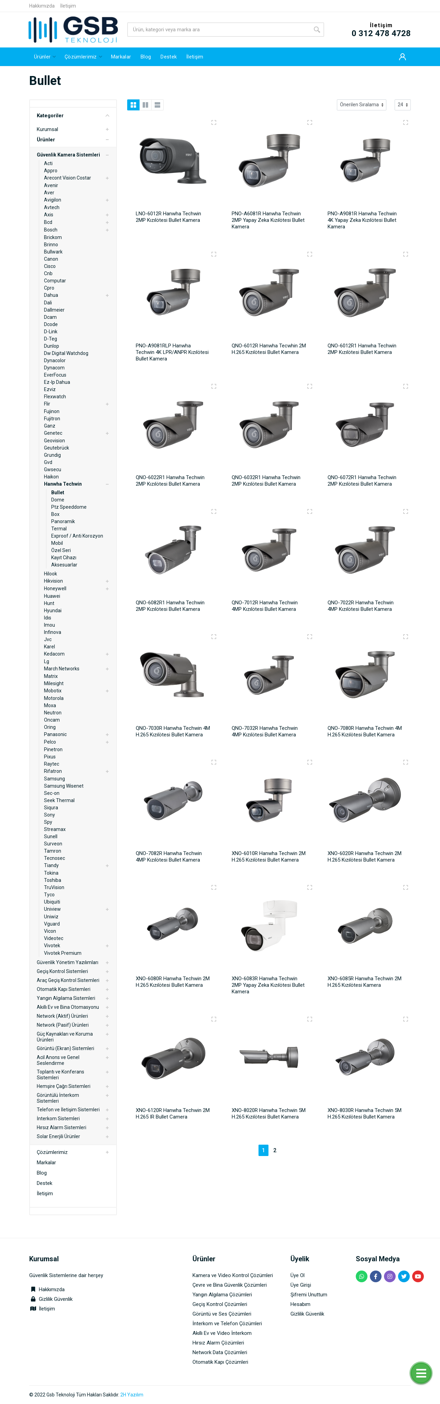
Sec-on (51, 793)
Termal (59, 528)
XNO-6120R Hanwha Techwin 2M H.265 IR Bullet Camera (173, 1113)
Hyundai (53, 610)
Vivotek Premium (62, 953)
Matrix (51, 676)
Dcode (51, 324)
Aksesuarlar (64, 565)
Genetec (53, 433)
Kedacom (54, 654)
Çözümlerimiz (52, 1152)
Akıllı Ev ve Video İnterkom (222, 1333)
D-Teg (50, 339)
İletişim (68, 5)
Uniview (52, 909)
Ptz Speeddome (69, 507)
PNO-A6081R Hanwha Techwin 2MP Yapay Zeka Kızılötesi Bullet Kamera (268, 220)
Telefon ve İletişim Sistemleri (68, 1109)
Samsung (54, 778)
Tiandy (51, 865)
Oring (50, 727)
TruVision (54, 887)
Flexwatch (55, 396)
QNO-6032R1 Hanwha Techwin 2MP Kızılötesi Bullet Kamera (266, 480)
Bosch (50, 230)
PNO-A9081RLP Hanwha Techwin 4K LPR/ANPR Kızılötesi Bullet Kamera (172, 352)
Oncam (52, 720)
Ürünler (46, 140)
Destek (44, 1183)
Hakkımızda (42, 5)
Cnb (48, 273)
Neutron (53, 712)
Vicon (50, 931)
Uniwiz (51, 916)
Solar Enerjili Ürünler (58, 1136)
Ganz (49, 426)
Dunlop (51, 346)
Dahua (51, 295)
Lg (46, 661)
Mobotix (53, 690)
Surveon (53, 843)
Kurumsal (47, 129)
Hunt (49, 603)
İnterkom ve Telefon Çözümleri (227, 1323)
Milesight (54, 683)
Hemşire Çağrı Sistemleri (63, 1086)
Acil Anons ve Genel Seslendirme (58, 1060)
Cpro (49, 288)
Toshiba (52, 880)
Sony (49, 815)
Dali (48, 302)
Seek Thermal (59, 800)
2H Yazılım (131, 1394)
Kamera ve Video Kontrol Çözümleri (232, 1275)
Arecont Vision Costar (67, 178)
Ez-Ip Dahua (57, 382)
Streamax (55, 829)
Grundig (52, 455)
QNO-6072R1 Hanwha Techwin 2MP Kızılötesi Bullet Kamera (362, 480)
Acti (48, 163)
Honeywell (55, 588)
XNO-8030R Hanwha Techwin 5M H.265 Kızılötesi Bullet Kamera (365, 1113)
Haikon (51, 476)
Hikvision (53, 581)
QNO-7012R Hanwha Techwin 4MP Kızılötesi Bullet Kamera (265, 606)
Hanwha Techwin (63, 484)
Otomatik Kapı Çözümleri (220, 1362)
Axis (48, 214)
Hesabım (300, 1304)
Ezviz (50, 389)
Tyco (49, 894)
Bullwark (53, 252)
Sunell (50, 836)
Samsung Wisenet (64, 786)
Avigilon (52, 200)
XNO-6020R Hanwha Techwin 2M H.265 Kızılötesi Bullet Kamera (365, 856)
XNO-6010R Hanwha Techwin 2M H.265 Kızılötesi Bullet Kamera (269, 856)
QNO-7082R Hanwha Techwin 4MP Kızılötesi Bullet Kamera (169, 856)
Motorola (54, 698)
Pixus (50, 756)
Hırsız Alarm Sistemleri (61, 1127)
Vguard (52, 924)
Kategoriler (73, 115)
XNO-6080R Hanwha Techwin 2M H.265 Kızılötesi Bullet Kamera (173, 981)
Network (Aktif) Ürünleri (62, 1016)
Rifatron (53, 771)
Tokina (51, 873)
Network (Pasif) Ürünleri (63, 1025)
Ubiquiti (52, 902)
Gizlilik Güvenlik (56, 1299)
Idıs (47, 617)
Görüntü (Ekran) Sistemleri (65, 1048)
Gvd (48, 462)
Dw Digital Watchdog (66, 353)
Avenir (51, 185)
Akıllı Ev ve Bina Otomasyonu (68, 1007)
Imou (49, 625)
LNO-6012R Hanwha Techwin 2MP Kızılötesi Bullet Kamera (168, 216)
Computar (55, 280)
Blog (42, 1173)
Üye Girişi (300, 1285)
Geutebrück (56, 448)
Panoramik (63, 521)
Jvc (48, 639)
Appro (50, 170)
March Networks (61, 668)
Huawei (52, 596)
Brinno (51, 244)
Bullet (57, 492)
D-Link (50, 331)
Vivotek (52, 945)
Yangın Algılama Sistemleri (66, 998)
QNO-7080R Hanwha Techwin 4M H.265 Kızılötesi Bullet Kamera (365, 731)
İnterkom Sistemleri (58, 1118)
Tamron (52, 851)
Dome (57, 500)
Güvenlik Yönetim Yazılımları (67, 962)
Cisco (50, 266)
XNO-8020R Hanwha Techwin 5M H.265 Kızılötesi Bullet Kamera (269, 1113)
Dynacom (54, 367)
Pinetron (53, 749)
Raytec (51, 764)
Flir (47, 404)
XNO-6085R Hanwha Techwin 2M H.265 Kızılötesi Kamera (365, 981)
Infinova (52, 632)
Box (55, 514)
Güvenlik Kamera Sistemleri (68, 155)
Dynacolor (55, 360)
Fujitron (52, 418)
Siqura (51, 807)
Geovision (54, 440)
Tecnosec (54, 858)
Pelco (50, 742)
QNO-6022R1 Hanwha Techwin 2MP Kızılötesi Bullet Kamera (170, 480)
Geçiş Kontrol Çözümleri (219, 1304)
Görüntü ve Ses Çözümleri (221, 1314)
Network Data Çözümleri (219, 1352)
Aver (49, 192)
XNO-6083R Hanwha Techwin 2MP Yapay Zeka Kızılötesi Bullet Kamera (268, 985)
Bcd (48, 222)
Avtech (51, 207)
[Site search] (218, 29)
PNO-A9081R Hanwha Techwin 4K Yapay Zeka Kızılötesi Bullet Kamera (362, 220)
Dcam (50, 317)
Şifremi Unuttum (308, 1295)
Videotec (53, 938)
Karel (49, 646)
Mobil (57, 543)
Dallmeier (54, 310)
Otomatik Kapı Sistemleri (63, 989)
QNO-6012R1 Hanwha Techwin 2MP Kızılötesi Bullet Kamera (362, 349)
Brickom (53, 237)
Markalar (46, 1162)
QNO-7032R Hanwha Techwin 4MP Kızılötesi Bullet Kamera (265, 731)
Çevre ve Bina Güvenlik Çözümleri (229, 1285)
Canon (51, 259)
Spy (48, 822)
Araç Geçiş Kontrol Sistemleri (68, 980)
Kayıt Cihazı (63, 557)
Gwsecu (52, 469)
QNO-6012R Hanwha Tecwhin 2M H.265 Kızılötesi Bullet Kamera (269, 349)
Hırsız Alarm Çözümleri (218, 1343)
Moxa (50, 705)
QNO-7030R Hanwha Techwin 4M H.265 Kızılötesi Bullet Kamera (173, 731)
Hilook (50, 573)
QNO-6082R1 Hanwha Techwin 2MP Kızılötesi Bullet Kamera (170, 606)
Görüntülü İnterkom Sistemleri (58, 1098)
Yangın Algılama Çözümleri (222, 1295)
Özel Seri (61, 550)
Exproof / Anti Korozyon (77, 536)
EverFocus (55, 375)
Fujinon (51, 411)
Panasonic (55, 734)
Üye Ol (297, 1275)
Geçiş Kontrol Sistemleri (62, 971)
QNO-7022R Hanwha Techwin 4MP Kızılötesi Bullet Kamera (361, 606)
